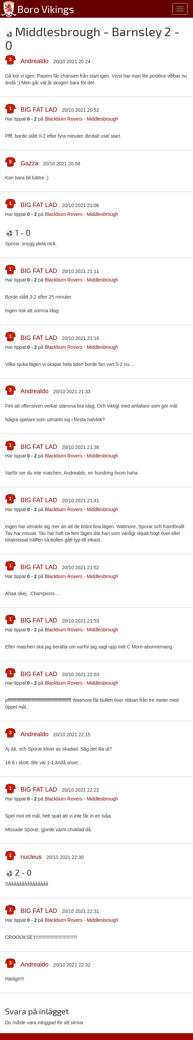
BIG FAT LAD (38, 109)
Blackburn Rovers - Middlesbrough (81, 119)
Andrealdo (34, 61)
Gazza (29, 163)
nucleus (31, 856)
